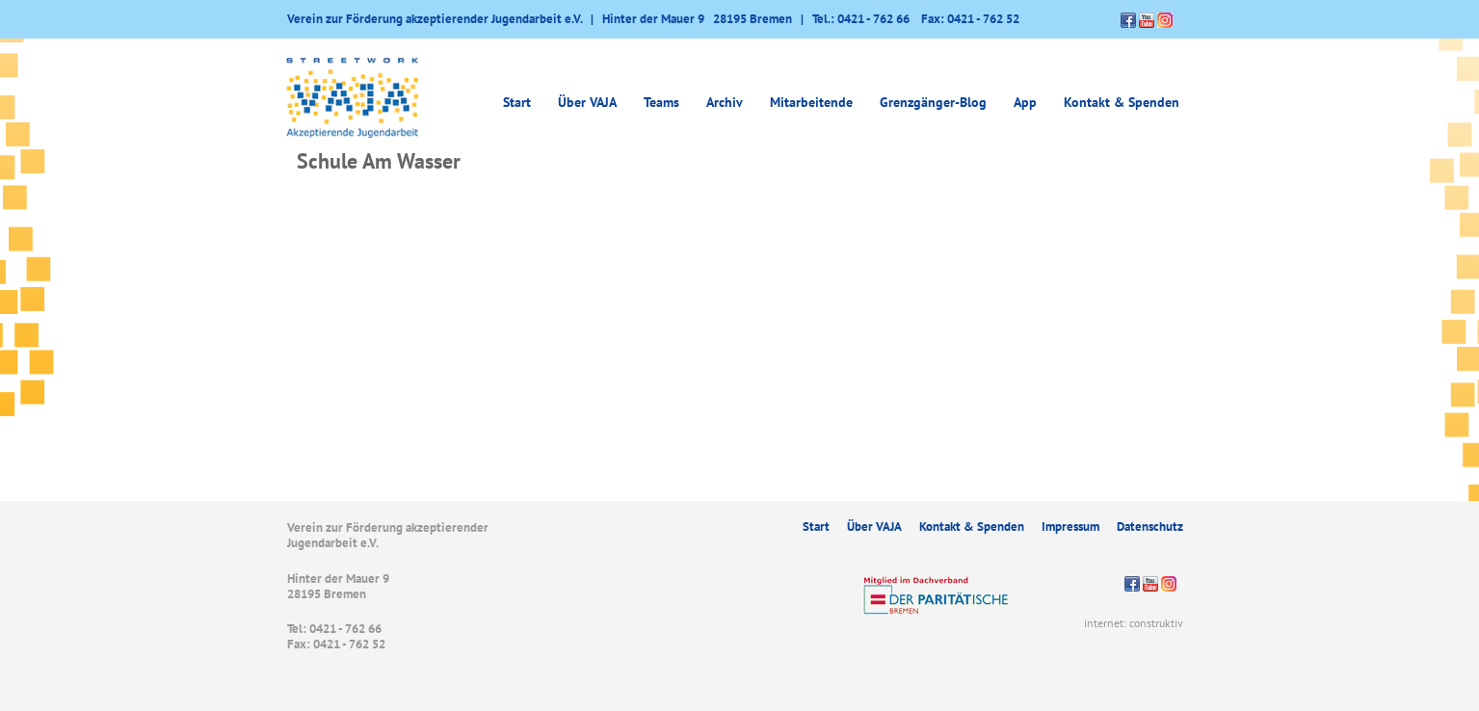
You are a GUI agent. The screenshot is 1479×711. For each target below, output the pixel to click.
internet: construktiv (1133, 623)
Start (517, 102)
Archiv (724, 102)
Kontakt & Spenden (1121, 102)
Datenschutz (1150, 526)
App (1025, 102)
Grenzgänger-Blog (933, 102)
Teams (661, 102)
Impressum (1070, 526)
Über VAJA (587, 102)
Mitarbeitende (811, 102)
